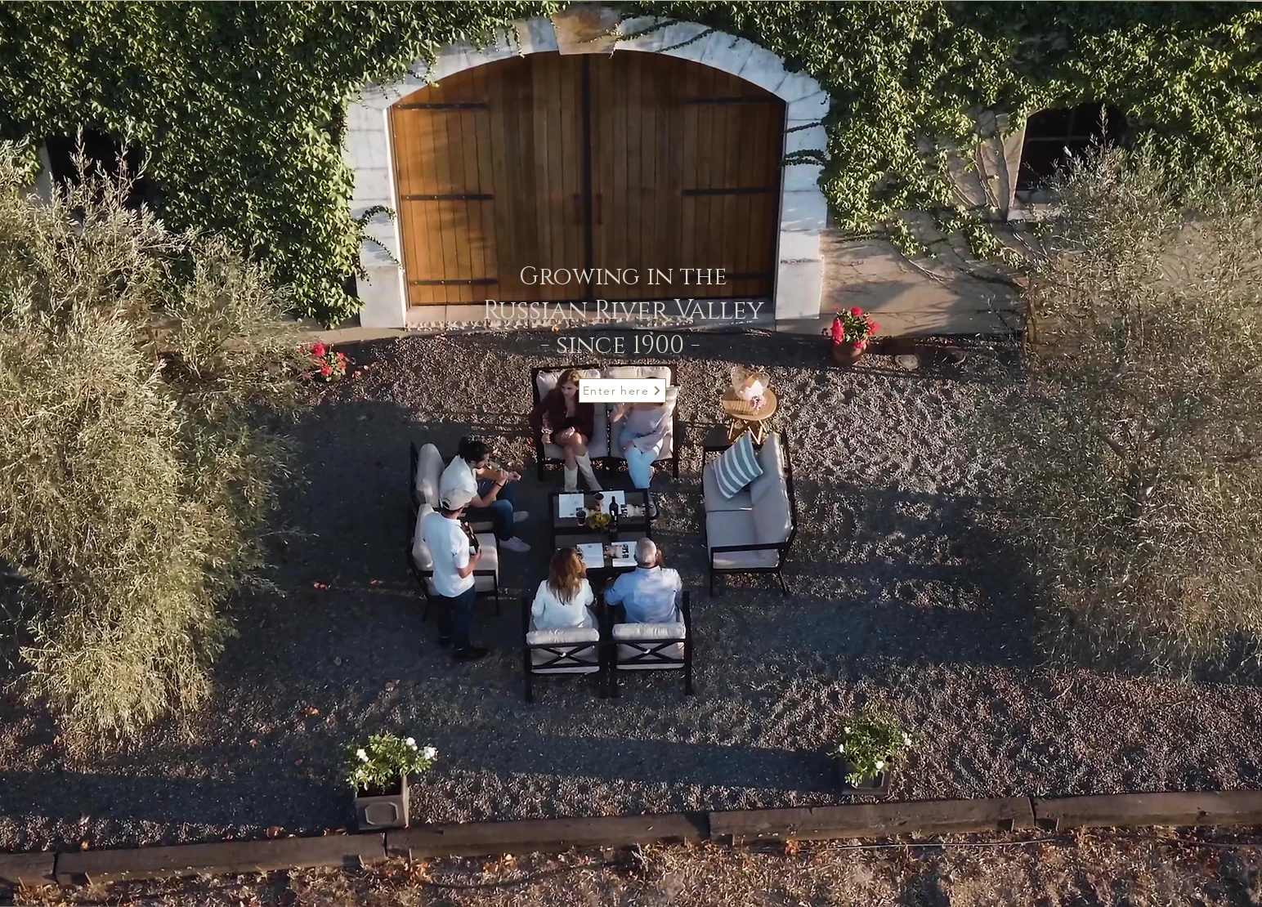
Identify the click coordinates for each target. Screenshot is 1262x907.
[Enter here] (622, 390)
